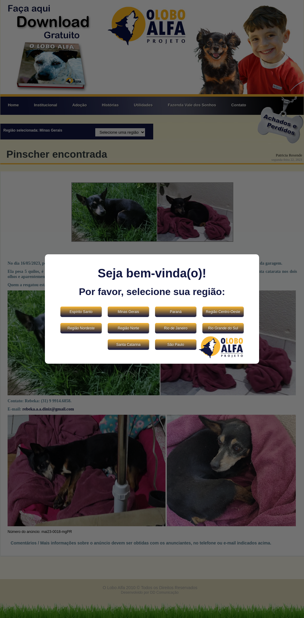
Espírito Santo (80, 312)
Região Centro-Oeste (223, 312)
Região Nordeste (81, 328)
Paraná (176, 312)
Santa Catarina (128, 344)
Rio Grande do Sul (223, 328)
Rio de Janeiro (175, 328)
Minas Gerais (128, 312)
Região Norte (128, 328)
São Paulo (175, 344)
